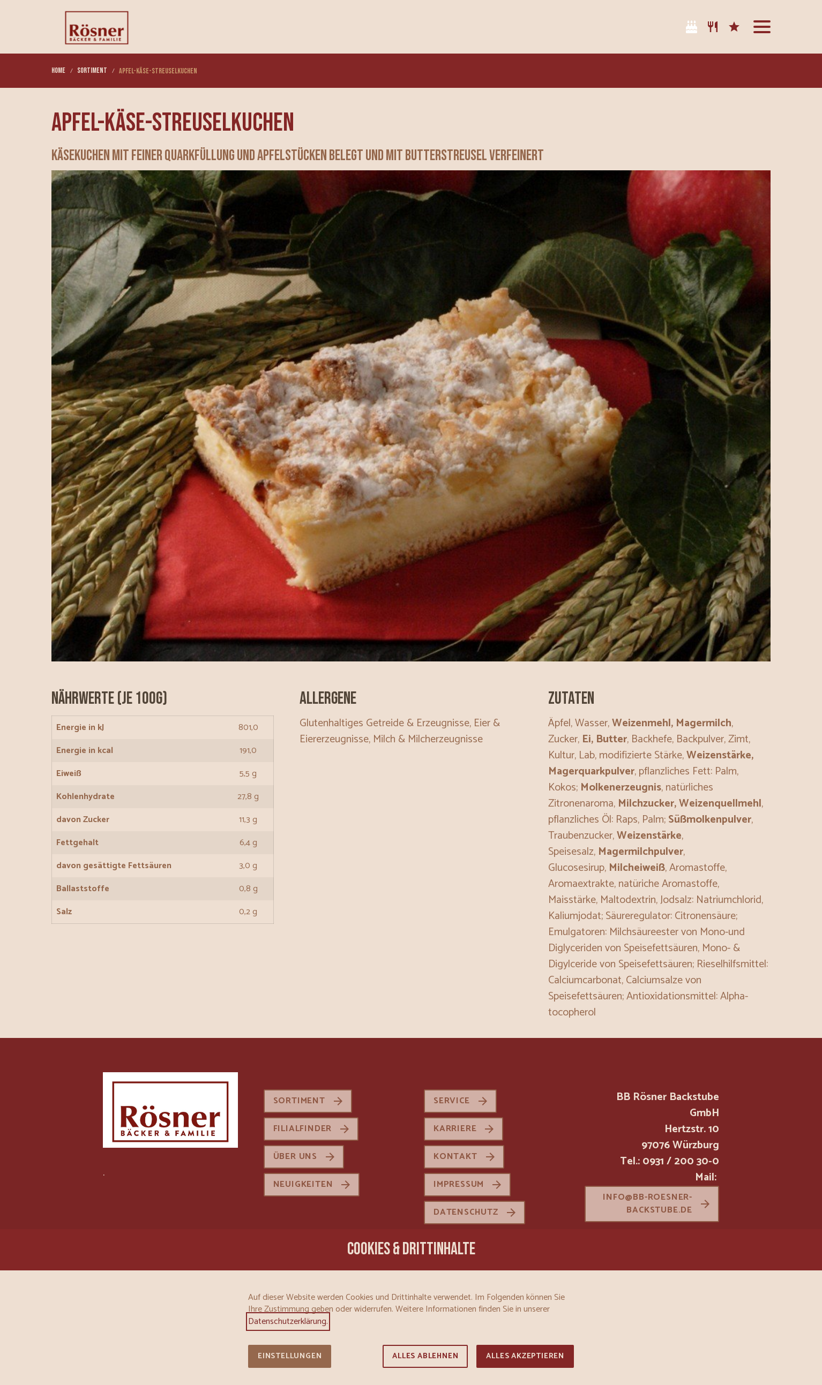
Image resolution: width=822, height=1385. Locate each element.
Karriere (455, 1128)
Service (452, 1101)
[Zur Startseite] (96, 27)
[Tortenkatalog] (691, 26)
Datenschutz (466, 1212)
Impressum (459, 1184)
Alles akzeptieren (525, 1356)
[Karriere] (734, 26)
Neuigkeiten (303, 1184)
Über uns (295, 1156)
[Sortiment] (712, 26)
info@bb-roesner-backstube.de (647, 1203)
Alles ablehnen (425, 1356)
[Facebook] (669, 26)
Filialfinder (302, 1128)
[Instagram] (648, 26)
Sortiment (299, 1101)
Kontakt (455, 1156)
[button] (762, 26)
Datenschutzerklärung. (288, 1321)
